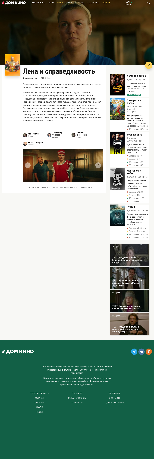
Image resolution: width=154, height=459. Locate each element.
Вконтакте (114, 398)
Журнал (51, 3)
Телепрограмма (38, 3)
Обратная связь (77, 398)
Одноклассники (114, 403)
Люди (69, 3)
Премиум (106, 3)
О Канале (77, 393)
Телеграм (114, 393)
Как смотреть (93, 3)
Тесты (39, 412)
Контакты (77, 403)
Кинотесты (79, 3)
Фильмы (60, 3)
